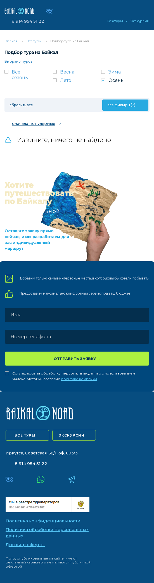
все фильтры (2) (121, 105)
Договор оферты (25, 544)
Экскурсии (140, 21)
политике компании (79, 379)
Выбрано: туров (18, 61)
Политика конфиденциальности (43, 520)
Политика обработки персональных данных (47, 533)
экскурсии (72, 435)
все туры (25, 435)
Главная (11, 41)
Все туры (115, 21)
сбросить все (21, 105)
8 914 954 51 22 (28, 21)
